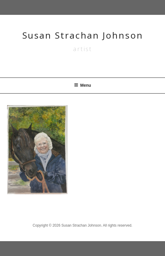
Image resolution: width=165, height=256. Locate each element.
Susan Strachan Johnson (82, 35)
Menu (82, 85)
